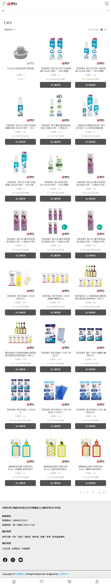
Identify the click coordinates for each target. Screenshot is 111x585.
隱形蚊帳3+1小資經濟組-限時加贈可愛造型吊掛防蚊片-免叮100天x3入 (90, 297)
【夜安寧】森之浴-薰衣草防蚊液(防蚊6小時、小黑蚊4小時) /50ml (90, 183)
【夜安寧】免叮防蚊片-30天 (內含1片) (55, 354)
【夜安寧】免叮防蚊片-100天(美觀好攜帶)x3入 (55, 297)
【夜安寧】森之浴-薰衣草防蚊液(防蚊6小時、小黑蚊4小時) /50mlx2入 (20, 240)
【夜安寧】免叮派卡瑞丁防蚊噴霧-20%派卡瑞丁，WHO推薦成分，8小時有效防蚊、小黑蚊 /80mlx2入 (55, 69)
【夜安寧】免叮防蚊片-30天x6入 (20, 411)
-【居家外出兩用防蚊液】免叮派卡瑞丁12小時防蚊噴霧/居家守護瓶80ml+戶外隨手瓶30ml (90, 126)
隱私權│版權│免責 (41, 536)
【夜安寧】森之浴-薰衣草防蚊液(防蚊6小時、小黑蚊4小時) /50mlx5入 (55, 240)
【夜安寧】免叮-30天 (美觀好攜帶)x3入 (90, 354)
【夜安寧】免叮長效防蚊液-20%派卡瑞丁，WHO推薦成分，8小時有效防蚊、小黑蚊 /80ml (55, 183)
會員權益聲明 (58, 536)
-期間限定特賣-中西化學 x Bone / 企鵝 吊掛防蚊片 (55, 467)
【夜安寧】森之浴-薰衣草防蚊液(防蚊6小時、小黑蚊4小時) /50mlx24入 (90, 240)
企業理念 (16, 548)
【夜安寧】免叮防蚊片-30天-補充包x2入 (90, 411)
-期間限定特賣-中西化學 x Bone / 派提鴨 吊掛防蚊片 (20, 467)
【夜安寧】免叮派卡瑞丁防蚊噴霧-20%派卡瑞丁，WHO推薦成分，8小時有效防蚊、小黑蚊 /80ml (90, 69)
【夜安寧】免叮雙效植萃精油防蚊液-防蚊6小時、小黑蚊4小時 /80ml (55, 126)
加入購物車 (55, 84)
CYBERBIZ (63, 573)
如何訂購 (6, 536)
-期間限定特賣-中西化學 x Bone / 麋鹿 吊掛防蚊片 (90, 467)
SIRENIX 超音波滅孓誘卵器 (20, 68)
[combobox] (9, 29)
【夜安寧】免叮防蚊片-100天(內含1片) (20, 297)
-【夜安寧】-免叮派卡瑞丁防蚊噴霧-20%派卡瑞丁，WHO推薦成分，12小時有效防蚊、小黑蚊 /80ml (20, 183)
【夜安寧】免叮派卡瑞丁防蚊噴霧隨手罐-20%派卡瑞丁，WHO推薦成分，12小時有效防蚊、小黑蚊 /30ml (20, 126)
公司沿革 (6, 548)
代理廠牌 (26, 548)
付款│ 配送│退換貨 (21, 536)
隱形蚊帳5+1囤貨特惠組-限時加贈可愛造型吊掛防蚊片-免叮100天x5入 (20, 354)
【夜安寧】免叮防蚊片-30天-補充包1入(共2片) (55, 411)
